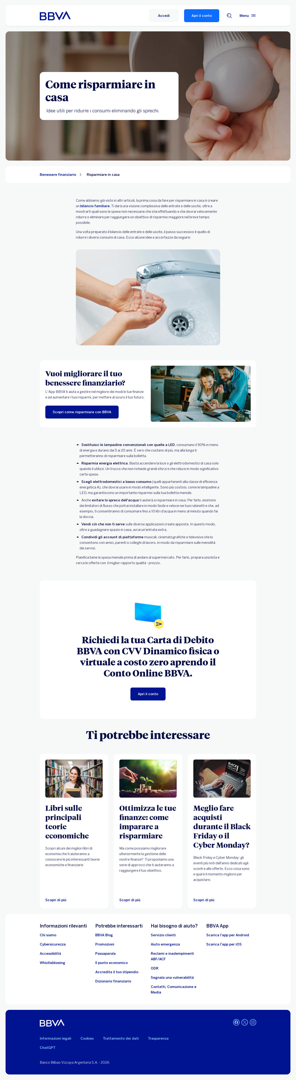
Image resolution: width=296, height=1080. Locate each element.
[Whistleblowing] (52, 963)
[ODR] (154, 968)
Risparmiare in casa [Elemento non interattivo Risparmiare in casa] (103, 175)
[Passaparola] (105, 953)
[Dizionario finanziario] (113, 981)
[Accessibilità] (50, 953)
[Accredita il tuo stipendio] (116, 972)
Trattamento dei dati (121, 1038)
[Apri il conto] (148, 694)
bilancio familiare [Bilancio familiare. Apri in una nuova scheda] (95, 206)
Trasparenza (158, 1038)
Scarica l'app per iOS (224, 944)
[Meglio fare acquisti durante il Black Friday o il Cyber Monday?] (222, 826)
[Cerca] (229, 15)
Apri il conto (201, 16)
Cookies (87, 1038)
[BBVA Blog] (104, 935)
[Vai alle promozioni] (104, 944)
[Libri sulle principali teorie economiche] (74, 821)
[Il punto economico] (111, 963)
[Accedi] (164, 15)
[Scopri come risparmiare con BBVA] (82, 412)
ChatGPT (48, 1048)
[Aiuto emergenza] (165, 944)
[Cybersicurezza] (53, 944)
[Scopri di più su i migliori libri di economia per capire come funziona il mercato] (74, 779)
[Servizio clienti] (163, 935)
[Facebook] (236, 1022)
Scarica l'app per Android (227, 935)
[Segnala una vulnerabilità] (172, 977)
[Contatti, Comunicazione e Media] (176, 989)
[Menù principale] (248, 15)
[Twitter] (244, 1022)
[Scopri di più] (148, 779)
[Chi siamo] (48, 935)
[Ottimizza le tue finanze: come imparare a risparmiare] (148, 821)
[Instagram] (253, 1022)
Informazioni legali (55, 1038)
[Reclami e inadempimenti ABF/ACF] (176, 956)
